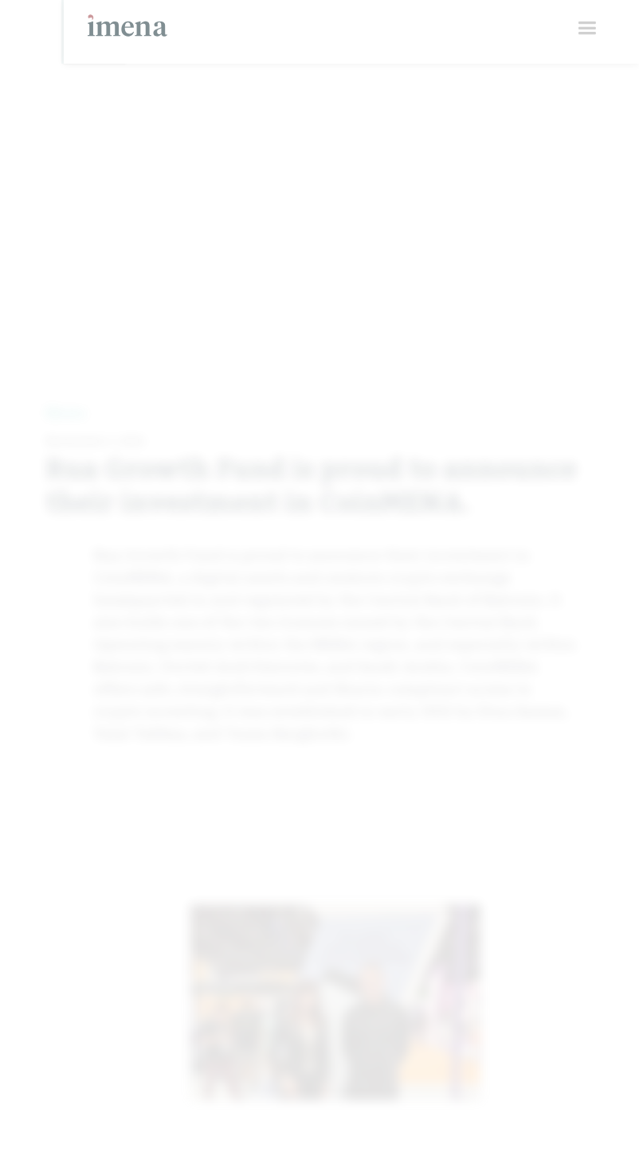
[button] (587, 28)
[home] (127, 18)
